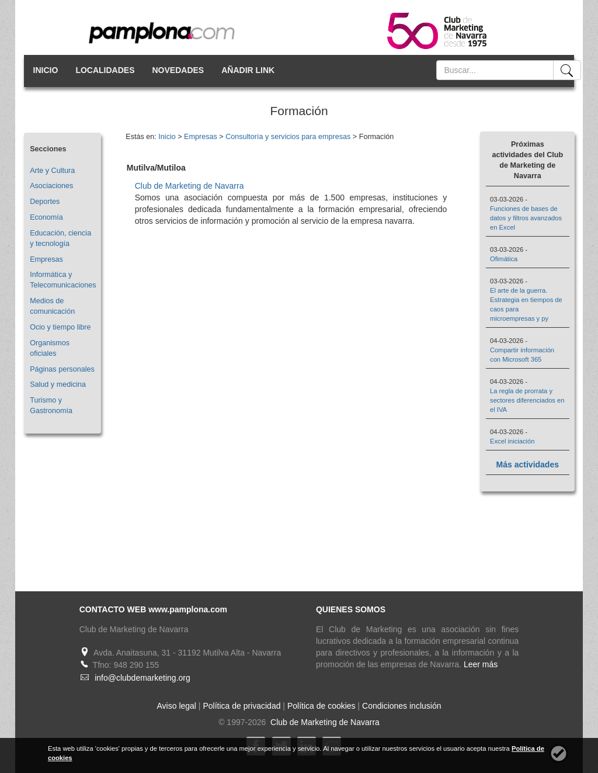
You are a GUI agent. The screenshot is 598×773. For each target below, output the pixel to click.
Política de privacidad (241, 705)
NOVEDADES (178, 70)
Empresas (46, 259)
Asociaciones (51, 186)
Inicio (166, 137)
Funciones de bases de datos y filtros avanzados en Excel (526, 218)
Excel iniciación (512, 441)
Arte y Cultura (52, 171)
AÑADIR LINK (247, 70)
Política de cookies (321, 705)
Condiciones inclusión (401, 705)
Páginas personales (62, 369)
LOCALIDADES (104, 70)
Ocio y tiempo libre (60, 327)
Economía (46, 217)
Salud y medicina (58, 384)
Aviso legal (176, 705)
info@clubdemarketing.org (142, 677)
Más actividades (527, 464)
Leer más (481, 664)
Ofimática (503, 258)
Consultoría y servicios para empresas (287, 137)
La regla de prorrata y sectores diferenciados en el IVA (527, 400)
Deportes (45, 201)
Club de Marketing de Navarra (189, 185)
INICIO (45, 70)
